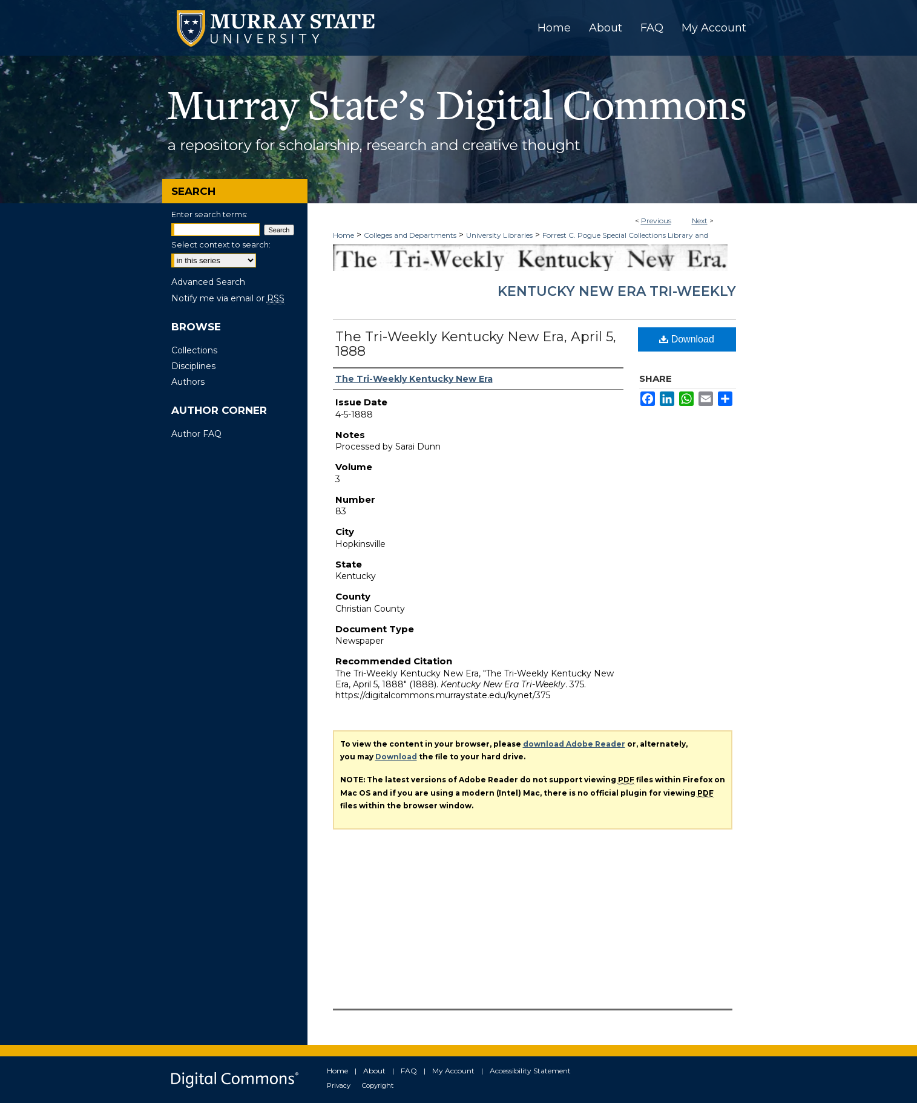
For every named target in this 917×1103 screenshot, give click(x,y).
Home (343, 235)
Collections (194, 350)
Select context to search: (221, 244)
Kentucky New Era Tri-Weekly (617, 291)
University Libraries (499, 235)
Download (686, 339)
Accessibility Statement (530, 1070)
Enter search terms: (209, 214)
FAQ (409, 1070)
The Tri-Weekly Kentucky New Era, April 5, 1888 (475, 344)
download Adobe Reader (574, 743)
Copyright (377, 1085)
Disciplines (193, 366)
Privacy (338, 1085)
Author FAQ (196, 433)
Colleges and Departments (410, 235)
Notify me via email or (227, 298)
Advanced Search (208, 282)
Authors (188, 381)
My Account (453, 1070)
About (374, 1070)
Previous (656, 220)
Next (700, 220)
